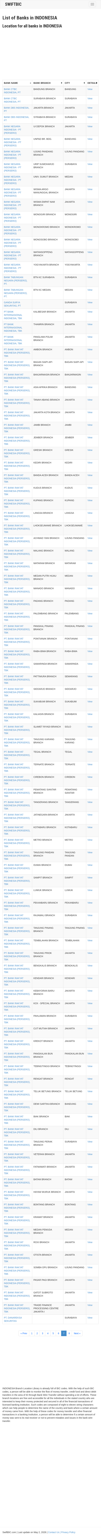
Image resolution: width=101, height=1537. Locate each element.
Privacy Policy (68, 1532)
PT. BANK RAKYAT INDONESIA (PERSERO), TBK (17, 352)
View (90, 89)
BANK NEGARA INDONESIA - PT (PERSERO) (12, 129)
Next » (77, 1333)
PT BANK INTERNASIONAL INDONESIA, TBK (13, 315)
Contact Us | (54, 1532)
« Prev (23, 1333)
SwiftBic (13, 4)
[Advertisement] (51, 53)
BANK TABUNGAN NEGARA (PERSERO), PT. (15, 280)
